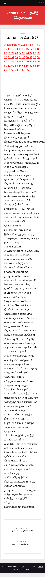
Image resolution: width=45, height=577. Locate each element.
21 (9, 53)
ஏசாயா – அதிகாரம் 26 (22, 531)
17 (30, 48)
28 (34, 53)
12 (12, 48)
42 (12, 61)
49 (38, 61)
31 (9, 57)
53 (16, 65)
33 (16, 57)
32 (12, 57)
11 (9, 48)
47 (30, 61)
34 (20, 57)
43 (16, 61)
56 (27, 65)
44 (20, 61)
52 (12, 65)
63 (16, 69)
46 (27, 61)
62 (12, 69)
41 (9, 61)
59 (38, 65)
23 (16, 53)
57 (30, 65)
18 (34, 48)
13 (16, 48)
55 (23, 65)
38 (34, 57)
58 (34, 65)
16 (27, 48)
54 (20, 65)
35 (23, 57)
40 (5, 61)
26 (27, 53)
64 (20, 69)
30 (5, 57)
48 (34, 61)
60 (5, 69)
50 (5, 65)
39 (38, 57)
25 (23, 53)
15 (23, 48)
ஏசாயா (22, 33)
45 (23, 61)
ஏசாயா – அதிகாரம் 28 (22, 544)
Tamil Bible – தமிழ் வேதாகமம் (22, 15)
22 (12, 53)
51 (9, 65)
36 (27, 57)
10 (5, 48)
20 (5, 53)
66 (27, 69)
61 (9, 69)
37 (30, 57)
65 (23, 69)
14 (20, 48)
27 (30, 53)
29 (38, 53)
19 (38, 48)
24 (20, 53)
